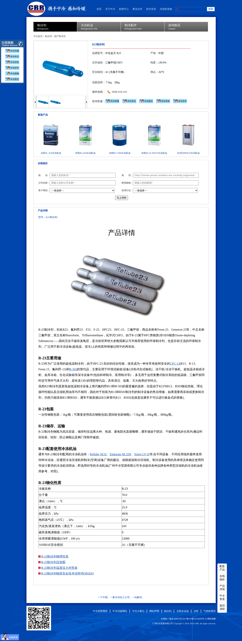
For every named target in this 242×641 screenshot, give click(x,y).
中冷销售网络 (100, 611)
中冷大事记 (138, 611)
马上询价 (121, 197)
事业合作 (137, 9)
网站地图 (211, 619)
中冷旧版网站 (119, 611)
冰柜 (196, 611)
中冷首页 (38, 36)
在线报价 (222, 578)
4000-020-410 (119, 91)
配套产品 (222, 568)
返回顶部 (222, 607)
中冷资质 (222, 597)
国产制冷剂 (60, 36)
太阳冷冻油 (182, 611)
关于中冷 (110, 9)
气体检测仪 (209, 611)
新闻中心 (124, 9)
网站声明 (154, 611)
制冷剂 (48, 36)
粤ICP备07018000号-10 (196, 619)
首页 (99, 9)
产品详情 (222, 588)
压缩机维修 (166, 9)
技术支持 (151, 9)
